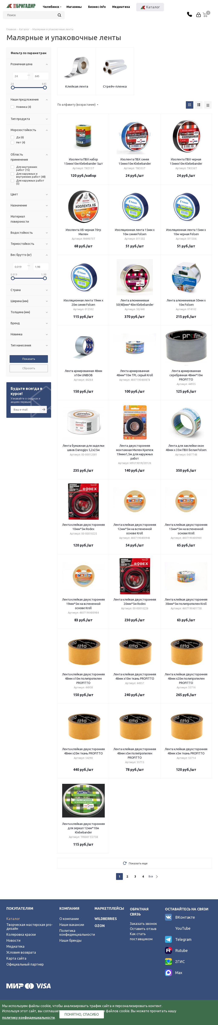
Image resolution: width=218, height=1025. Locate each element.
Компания (69, 908)
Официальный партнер (25, 964)
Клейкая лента (76, 86)
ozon (100, 926)
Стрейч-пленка (115, 86)
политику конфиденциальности (28, 1017)
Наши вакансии (71, 925)
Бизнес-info (97, 7)
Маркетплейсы (109, 908)
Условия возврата (21, 952)
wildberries (106, 919)
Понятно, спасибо (82, 1014)
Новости (13, 940)
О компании (69, 919)
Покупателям (19, 908)
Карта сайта (16, 958)
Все (151, 876)
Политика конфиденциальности (77, 932)
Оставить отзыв (143, 929)
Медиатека (121, 7)
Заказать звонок (143, 924)
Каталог (13, 919)
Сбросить (28, 368)
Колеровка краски (21, 934)
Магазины (74, 7)
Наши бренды (70, 940)
